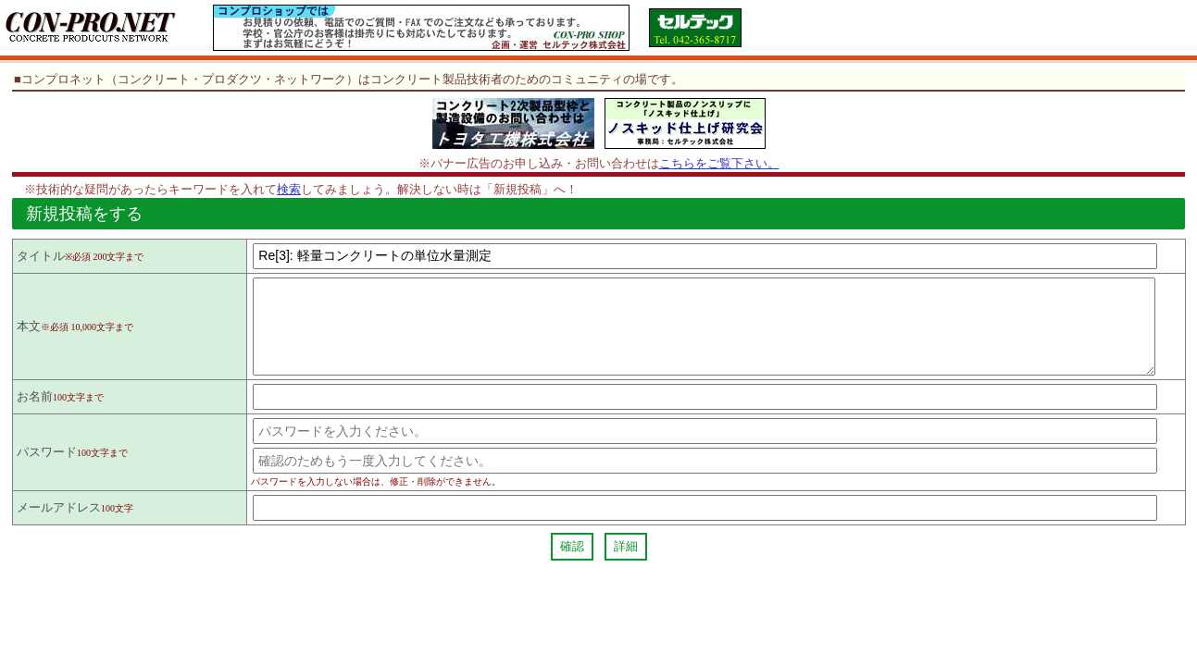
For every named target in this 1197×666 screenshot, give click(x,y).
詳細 (626, 563)
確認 (572, 563)
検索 (289, 189)
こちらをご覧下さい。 (719, 163)
